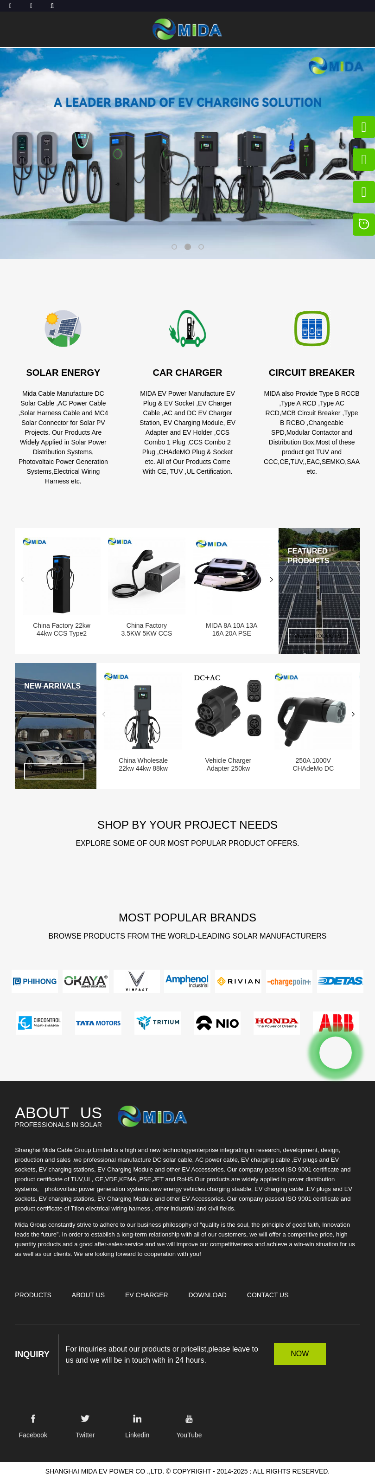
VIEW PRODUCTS (317, 636)
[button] (174, 247)
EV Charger (146, 1295)
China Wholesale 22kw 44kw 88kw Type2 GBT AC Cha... (143, 765)
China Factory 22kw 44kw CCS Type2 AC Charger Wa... (61, 629)
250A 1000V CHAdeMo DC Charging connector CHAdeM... (313, 765)
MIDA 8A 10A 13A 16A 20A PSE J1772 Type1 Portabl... (231, 629)
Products (33, 1295)
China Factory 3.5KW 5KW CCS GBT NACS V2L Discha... (146, 629)
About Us (88, 1295)
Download (207, 1295)
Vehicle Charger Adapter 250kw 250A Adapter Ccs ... (228, 765)
